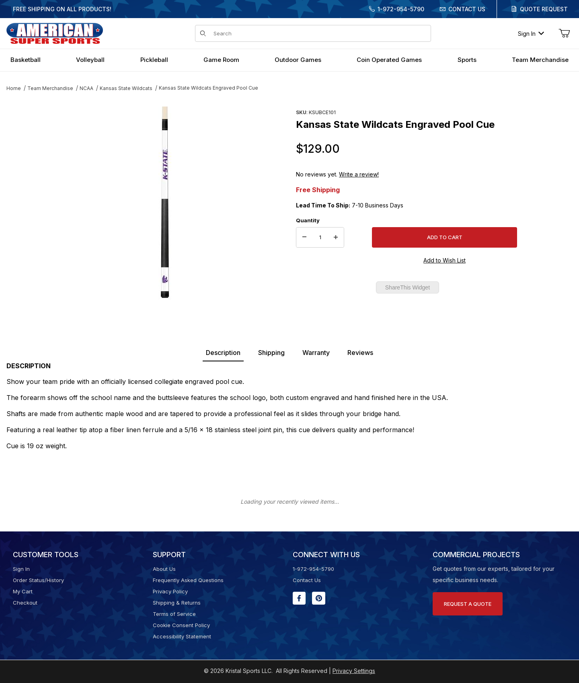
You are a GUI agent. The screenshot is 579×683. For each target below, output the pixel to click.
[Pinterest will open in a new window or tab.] (318, 598)
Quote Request (544, 9)
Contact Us (466, 9)
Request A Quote (467, 604)
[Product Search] (320, 33)
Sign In (531, 33)
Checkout (25, 602)
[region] (22, 200)
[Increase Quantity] (336, 238)
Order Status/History (38, 580)
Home (13, 88)
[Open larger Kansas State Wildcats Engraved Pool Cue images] (165, 203)
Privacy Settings (354, 670)
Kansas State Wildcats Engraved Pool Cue (208, 88)
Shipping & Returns (177, 602)
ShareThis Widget (407, 287)
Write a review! (359, 174)
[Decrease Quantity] (304, 238)
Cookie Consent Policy (181, 625)
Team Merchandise (50, 88)
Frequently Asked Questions (188, 580)
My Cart (23, 591)
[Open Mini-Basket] (564, 33)
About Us (164, 569)
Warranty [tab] (316, 353)
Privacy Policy (170, 591)
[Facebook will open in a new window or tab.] (299, 598)
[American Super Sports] (54, 32)
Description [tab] (223, 353)
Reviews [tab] (360, 353)
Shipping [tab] (271, 353)
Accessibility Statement (182, 636)
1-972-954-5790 (401, 9)
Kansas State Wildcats (126, 88)
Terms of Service (174, 614)
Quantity (308, 220)
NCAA (86, 88)
